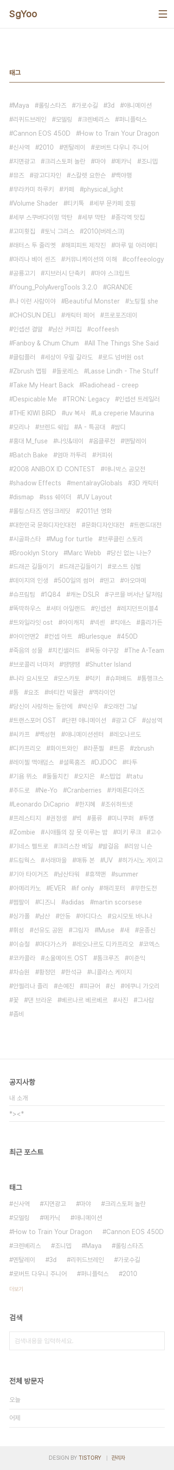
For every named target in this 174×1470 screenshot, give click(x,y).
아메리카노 (27, 888)
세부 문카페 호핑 (114, 203)
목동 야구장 (104, 650)
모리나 (21, 427)
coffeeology (145, 259)
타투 (131, 762)
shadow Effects (37, 483)
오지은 (86, 776)
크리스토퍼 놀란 (65, 161)
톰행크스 (152, 678)
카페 (68, 189)
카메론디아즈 (127, 790)
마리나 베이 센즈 (34, 259)
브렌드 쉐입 (54, 427)
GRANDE (120, 287)
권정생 (58, 818)
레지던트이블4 (139, 608)
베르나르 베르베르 (84, 1000)
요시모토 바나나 (131, 916)
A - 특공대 (91, 427)
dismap (23, 497)
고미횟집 (24, 231)
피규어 (92, 986)
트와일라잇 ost (33, 622)
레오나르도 (127, 734)
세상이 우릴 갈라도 (69, 357)
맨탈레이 (135, 441)
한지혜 (87, 804)
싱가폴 (21, 916)
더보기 (16, 1289)
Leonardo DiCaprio (41, 804)
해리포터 (114, 888)
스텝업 (112, 776)
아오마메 (135, 580)
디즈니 (47, 902)
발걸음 (110, 846)
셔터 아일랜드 (67, 608)
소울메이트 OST (66, 958)
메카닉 (123, 161)
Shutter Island (110, 664)
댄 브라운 (40, 1000)
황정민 (47, 972)
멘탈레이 (74, 147)
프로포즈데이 (120, 315)
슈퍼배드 (121, 678)
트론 (118, 748)
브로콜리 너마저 (33, 664)
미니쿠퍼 (122, 818)
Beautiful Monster (92, 301)
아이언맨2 (26, 636)
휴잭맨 (97, 874)
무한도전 (146, 888)
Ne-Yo (48, 790)
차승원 (21, 972)
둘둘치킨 (57, 776)
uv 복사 (75, 413)
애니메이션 (138, 105)
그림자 (80, 930)
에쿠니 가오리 (142, 986)
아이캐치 (73, 622)
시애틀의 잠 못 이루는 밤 (76, 832)
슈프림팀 (24, 594)
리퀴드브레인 (29, 119)
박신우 (90, 706)
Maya (21, 105)
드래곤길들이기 (82, 566)
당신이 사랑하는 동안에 (42, 706)
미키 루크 (129, 832)
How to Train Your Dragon (119, 133)
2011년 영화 (96, 511)
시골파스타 (27, 539)
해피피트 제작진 (85, 245)
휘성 (18, 930)
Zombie (24, 832)
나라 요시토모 (30, 678)
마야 (100, 161)
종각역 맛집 (130, 217)
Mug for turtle (71, 539)
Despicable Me (35, 399)
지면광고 (24, 161)
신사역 (21, 147)
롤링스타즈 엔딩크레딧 (42, 511)
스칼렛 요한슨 (88, 175)
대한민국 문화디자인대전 (44, 525)
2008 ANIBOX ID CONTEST (54, 469)
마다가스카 (53, 944)
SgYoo (23, 14)
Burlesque (96, 636)
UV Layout (96, 497)
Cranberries (84, 790)
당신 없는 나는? (130, 553)
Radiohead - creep (111, 385)
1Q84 (53, 594)
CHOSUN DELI (34, 315)
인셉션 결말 (28, 329)
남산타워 (69, 874)
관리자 (118, 1458)
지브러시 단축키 (65, 273)
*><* (16, 1114)
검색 (155, 1341)
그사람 (145, 1000)
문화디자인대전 (104, 525)
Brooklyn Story (35, 553)
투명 (148, 818)
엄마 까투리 (72, 455)
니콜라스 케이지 (111, 972)
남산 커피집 (67, 329)
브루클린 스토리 (122, 539)
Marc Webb (84, 553)
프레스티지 (27, 818)
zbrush (144, 748)
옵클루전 (104, 441)
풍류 (96, 818)
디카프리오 (27, 748)
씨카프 (21, 734)
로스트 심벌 (126, 566)
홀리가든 (151, 622)
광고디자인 (47, 175)
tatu (136, 776)
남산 (44, 916)
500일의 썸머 (76, 580)
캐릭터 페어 (80, 315)
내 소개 (18, 1098)
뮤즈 (18, 175)
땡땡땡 (71, 664)
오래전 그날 (122, 706)
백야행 (123, 175)
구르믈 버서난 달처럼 (135, 594)
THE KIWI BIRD (34, 413)
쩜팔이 (21, 902)
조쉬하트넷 (119, 804)
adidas (74, 902)
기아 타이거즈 (30, 874)
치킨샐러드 (66, 650)
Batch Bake (30, 455)
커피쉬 (104, 455)
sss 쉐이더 (57, 497)
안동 (65, 916)
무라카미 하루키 (33, 189)
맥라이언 (104, 692)
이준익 (137, 958)
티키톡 (75, 203)
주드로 (21, 790)
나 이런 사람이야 (34, 301)
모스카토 (69, 678)
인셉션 (103, 608)
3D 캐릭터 (145, 483)
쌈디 (120, 427)
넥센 (99, 622)
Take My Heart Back (43, 385)
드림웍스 (24, 860)
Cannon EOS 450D (42, 133)
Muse (106, 930)
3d (111, 105)
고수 (155, 832)
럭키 (94, 678)
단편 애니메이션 (85, 720)
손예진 (66, 986)
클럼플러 (24, 357)
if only (84, 888)
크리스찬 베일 (75, 846)
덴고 (109, 580)
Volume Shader (35, 203)
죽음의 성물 (28, 650)
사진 (122, 1000)
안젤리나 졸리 (30, 986)
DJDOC (106, 762)
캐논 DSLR (84, 594)
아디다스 (91, 916)
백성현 (47, 734)
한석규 (73, 972)
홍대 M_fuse (30, 441)
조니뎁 (149, 161)
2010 (46, 147)
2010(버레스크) (104, 231)
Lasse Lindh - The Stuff (123, 371)
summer (126, 874)
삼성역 (154, 720)
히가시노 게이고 (142, 860)
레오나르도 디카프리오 (105, 944)
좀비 (18, 1014)
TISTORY (89, 1458)
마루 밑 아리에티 (136, 245)
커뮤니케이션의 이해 (91, 259)
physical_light (103, 189)
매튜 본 (85, 860)
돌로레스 (67, 371)
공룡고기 (24, 273)
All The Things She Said (123, 343)
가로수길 (87, 105)
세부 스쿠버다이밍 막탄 (42, 217)
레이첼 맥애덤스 (33, 762)
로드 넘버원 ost (123, 357)
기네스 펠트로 (30, 846)
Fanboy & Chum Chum (46, 343)
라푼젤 (95, 748)
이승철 (21, 944)
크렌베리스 (96, 119)
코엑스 (151, 944)
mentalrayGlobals (96, 483)
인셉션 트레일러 (139, 399)
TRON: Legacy (88, 399)
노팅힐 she (143, 301)
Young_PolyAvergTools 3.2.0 (55, 287)
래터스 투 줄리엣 (34, 245)
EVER (58, 888)
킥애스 (122, 622)
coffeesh (105, 329)
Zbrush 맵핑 (30, 371)
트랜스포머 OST (34, 720)
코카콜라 (24, 958)
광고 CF (126, 720)
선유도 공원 (48, 930)
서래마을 (56, 860)
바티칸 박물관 (66, 692)
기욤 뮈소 (25, 776)
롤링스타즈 (52, 105)
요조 (33, 692)
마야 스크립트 (112, 273)
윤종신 (147, 930)
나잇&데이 (70, 441)
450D (129, 636)
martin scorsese (118, 902)
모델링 (64, 119)
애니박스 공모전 (124, 469)
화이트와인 (64, 748)
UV (108, 860)
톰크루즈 (108, 958)
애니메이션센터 (84, 734)
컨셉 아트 (60, 636)
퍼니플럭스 (133, 119)
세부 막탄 (94, 217)
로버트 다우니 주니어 (121, 147)
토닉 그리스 (59, 231)
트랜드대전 (147, 525)
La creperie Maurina (124, 413)
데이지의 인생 (30, 580)
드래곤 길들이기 (33, 566)
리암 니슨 (140, 846)
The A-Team (146, 650)
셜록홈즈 (74, 762)
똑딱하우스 (27, 608)
